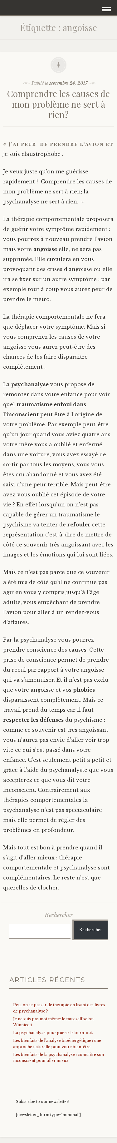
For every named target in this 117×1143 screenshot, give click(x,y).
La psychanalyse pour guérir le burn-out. (53, 1032)
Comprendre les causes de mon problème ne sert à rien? (58, 104)
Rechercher (59, 915)
